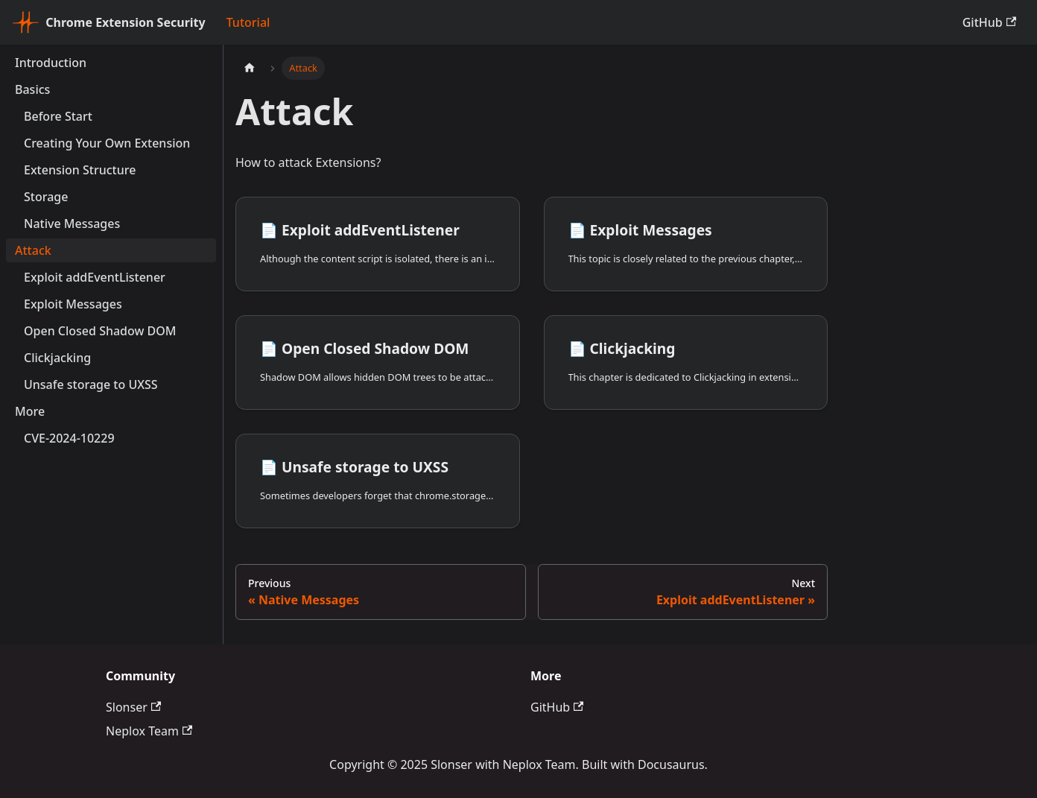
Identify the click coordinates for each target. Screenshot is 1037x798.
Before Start (58, 116)
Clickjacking (57, 357)
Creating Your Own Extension (107, 143)
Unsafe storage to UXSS (91, 384)
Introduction (50, 62)
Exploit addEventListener (94, 277)
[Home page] (249, 68)
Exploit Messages (73, 304)
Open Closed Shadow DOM (100, 331)
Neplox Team (149, 731)
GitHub (989, 22)
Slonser (133, 707)
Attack (33, 250)
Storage (46, 197)
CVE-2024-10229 (69, 438)
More (30, 411)
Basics (32, 89)
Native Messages (72, 223)
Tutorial (248, 22)
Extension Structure (80, 170)
